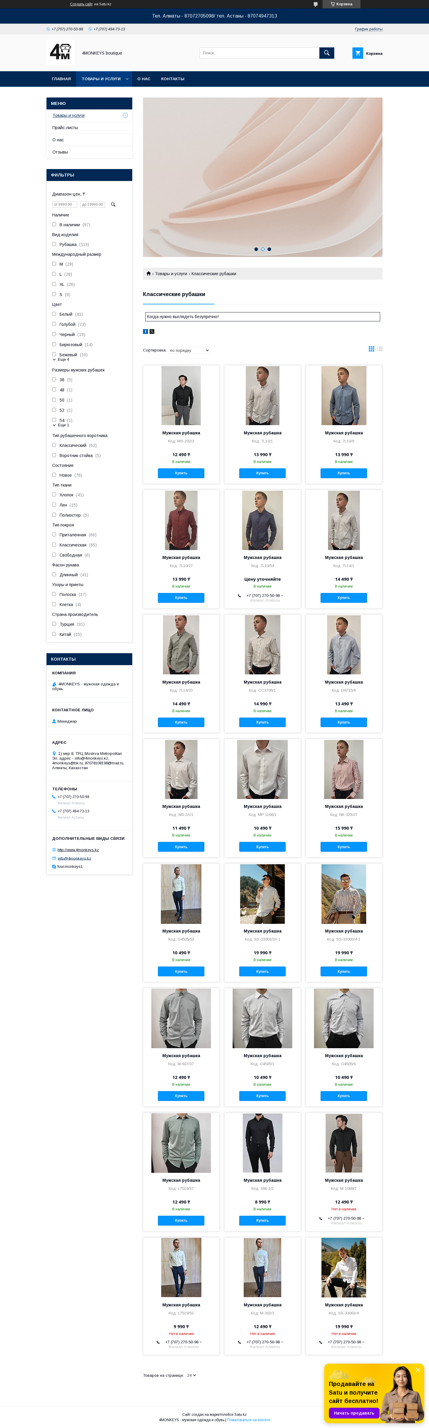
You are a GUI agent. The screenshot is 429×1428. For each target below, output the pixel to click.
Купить (181, 473)
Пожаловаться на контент (249, 1420)
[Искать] (326, 53)
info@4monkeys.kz (74, 858)
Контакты (172, 79)
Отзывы (60, 152)
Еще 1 (63, 425)
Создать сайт (81, 4)
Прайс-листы (65, 127)
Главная (61, 79)
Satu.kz (240, 1414)
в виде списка (380, 350)
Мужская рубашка (181, 432)
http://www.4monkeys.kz (78, 850)
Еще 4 (63, 359)
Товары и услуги (101, 79)
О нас (143, 79)
